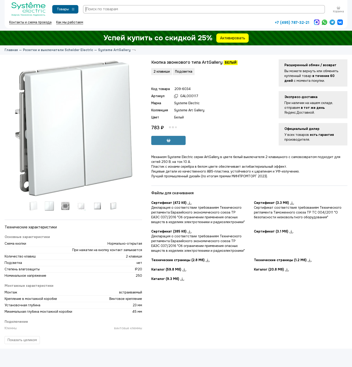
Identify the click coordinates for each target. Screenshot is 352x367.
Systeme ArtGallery (114, 50)
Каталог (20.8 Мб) (271, 269)
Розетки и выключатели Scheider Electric (58, 50)
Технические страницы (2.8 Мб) (180, 260)
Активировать (232, 38)
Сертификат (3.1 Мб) (273, 231)
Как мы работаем (69, 22)
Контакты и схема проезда (30, 22)
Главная (11, 50)
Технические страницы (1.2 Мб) (282, 260)
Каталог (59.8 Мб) (168, 269)
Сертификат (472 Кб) (171, 203)
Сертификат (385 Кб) (171, 231)
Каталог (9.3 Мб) (167, 279)
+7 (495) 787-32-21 (292, 22)
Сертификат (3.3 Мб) (274, 203)
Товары (66, 9)
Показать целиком (22, 340)
